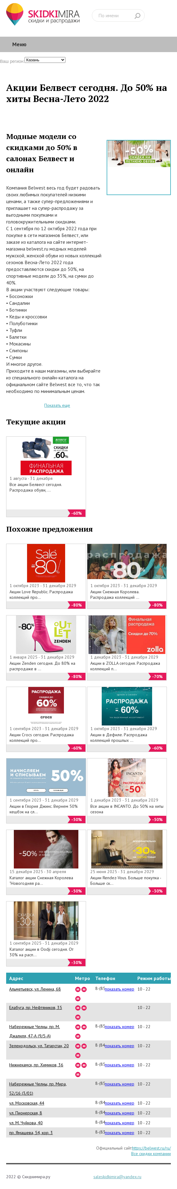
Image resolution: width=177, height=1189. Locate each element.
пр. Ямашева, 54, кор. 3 (31, 1132)
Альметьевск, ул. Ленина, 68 (35, 989)
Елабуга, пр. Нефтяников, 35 (35, 1007)
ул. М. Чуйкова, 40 (26, 1123)
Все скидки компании (151, 1153)
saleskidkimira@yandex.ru (117, 1176)
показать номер (119, 989)
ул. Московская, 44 (26, 1103)
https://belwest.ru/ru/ (151, 1148)
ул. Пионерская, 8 (25, 1113)
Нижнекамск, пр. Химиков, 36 (36, 1065)
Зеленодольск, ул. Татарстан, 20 (39, 1045)
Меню (19, 44)
